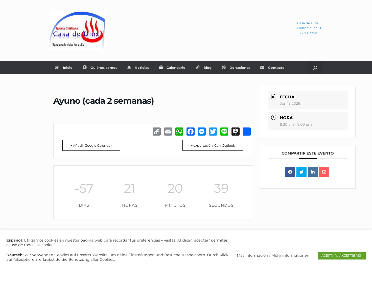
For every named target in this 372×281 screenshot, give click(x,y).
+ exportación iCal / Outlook (211, 145)
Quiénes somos (100, 68)
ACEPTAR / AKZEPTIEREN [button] (342, 255)
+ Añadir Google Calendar (92, 145)
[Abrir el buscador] (315, 67)
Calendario (172, 68)
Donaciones (236, 68)
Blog (204, 68)
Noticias (138, 68)
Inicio (64, 68)
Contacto (272, 68)
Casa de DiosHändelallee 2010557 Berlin (309, 28)
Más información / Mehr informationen (273, 255)
